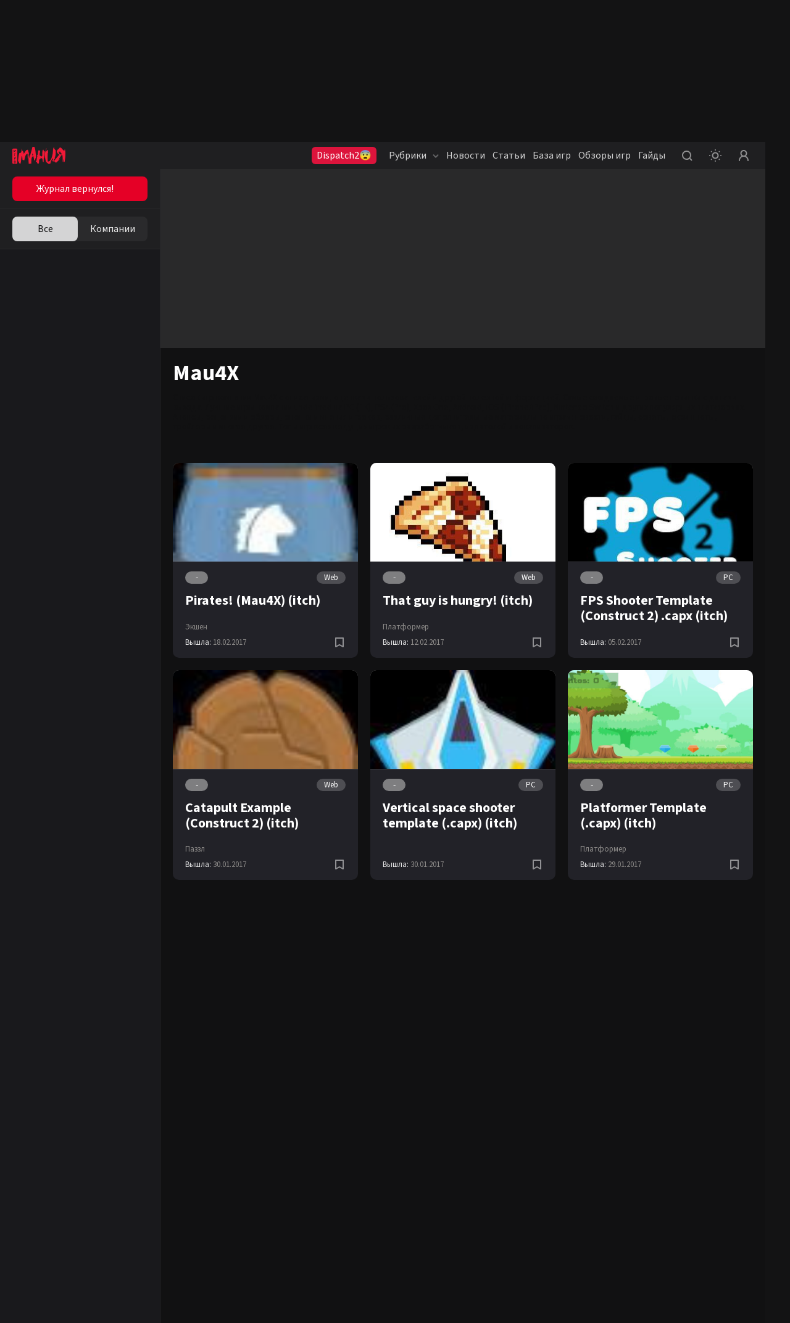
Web (331, 577)
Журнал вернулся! (75, 189)
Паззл (195, 849)
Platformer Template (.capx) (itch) (643, 815)
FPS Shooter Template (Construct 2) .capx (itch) (654, 608)
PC (728, 577)
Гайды (651, 155)
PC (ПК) (357, 407)
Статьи (509, 155)
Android (467, 407)
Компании (112, 229)
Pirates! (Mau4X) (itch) (252, 600)
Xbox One (431, 407)
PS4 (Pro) (392, 407)
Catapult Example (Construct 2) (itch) (242, 815)
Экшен (196, 626)
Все (45, 229)
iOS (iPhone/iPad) (518, 407)
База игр (552, 155)
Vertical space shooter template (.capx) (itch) (450, 815)
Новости (465, 155)
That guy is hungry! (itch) (458, 600)
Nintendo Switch (584, 407)
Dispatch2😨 (344, 155)
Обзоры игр (604, 155)
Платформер (406, 626)
